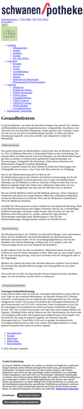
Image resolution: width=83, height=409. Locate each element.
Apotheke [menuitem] (11, 45)
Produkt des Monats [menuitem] (22, 90)
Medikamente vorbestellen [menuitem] (19, 111)
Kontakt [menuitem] (16, 56)
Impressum (12, 338)
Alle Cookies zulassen (29, 395)
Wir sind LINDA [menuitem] (21, 58)
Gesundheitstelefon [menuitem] (22, 108)
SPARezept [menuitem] (18, 87)
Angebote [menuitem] (11, 84)
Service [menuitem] (16, 66)
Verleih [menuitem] (16, 69)
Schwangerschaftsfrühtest (13, 286)
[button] (41, 22)
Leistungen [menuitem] (12, 61)
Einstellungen (8, 395)
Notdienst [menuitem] (17, 53)
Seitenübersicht (14, 333)
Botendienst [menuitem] (18, 74)
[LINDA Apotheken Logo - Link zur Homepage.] (9, 40)
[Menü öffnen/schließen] (4, 24)
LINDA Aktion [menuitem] (20, 95)
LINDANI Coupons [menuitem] (22, 103)
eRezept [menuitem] (16, 77)
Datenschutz (13, 341)
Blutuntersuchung (10, 229)
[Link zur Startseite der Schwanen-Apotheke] (42, 16)
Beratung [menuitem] (17, 63)
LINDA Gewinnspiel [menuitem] (22, 92)
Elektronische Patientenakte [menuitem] (26, 79)
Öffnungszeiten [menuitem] (20, 48)
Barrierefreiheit (14, 343)
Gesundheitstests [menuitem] (21, 71)
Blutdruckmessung (10, 145)
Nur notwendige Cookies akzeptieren (21, 402)
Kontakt (11, 335)
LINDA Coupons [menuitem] (21, 100)
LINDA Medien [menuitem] (20, 105)
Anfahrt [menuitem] (16, 50)
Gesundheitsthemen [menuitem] (22, 98)
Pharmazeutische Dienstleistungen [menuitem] (29, 82)
